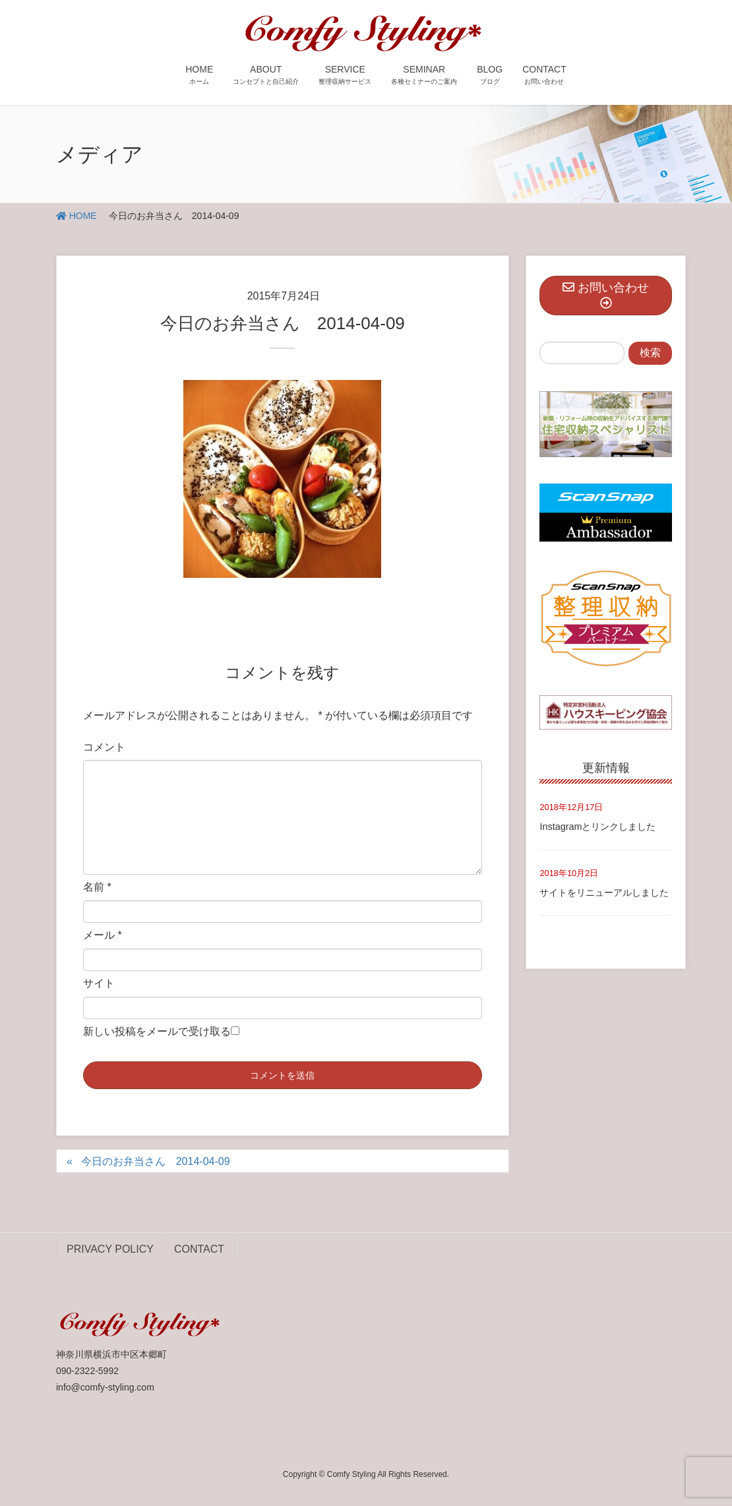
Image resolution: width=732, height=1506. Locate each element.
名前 (97, 887)
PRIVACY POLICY (110, 1249)
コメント (104, 747)
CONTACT (199, 1249)
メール (102, 935)
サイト (99, 983)
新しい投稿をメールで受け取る (157, 1031)
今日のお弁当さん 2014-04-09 (155, 1161)
